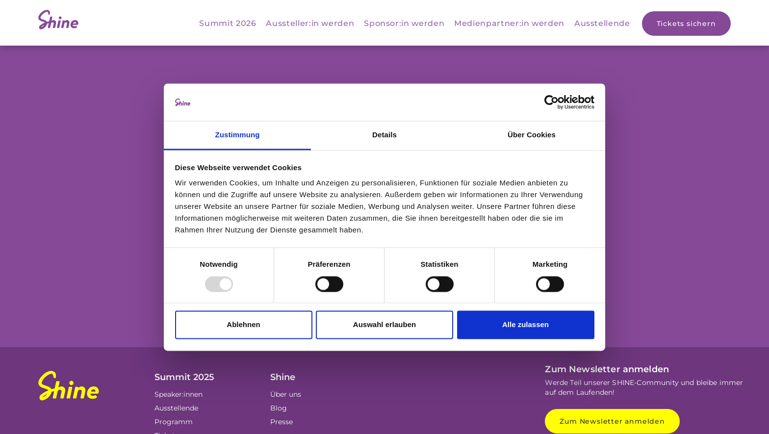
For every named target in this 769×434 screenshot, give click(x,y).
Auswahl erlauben (384, 325)
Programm (173, 421)
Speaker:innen (178, 394)
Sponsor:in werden (404, 23)
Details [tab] (384, 135)
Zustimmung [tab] (237, 135)
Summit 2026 (227, 23)
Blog (278, 408)
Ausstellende (602, 23)
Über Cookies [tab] (532, 135)
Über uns (285, 394)
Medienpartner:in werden (509, 23)
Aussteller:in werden (310, 23)
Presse (281, 421)
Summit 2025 (184, 377)
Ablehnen (243, 325)
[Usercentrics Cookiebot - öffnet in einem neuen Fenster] (551, 102)
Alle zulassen (525, 325)
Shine (282, 377)
